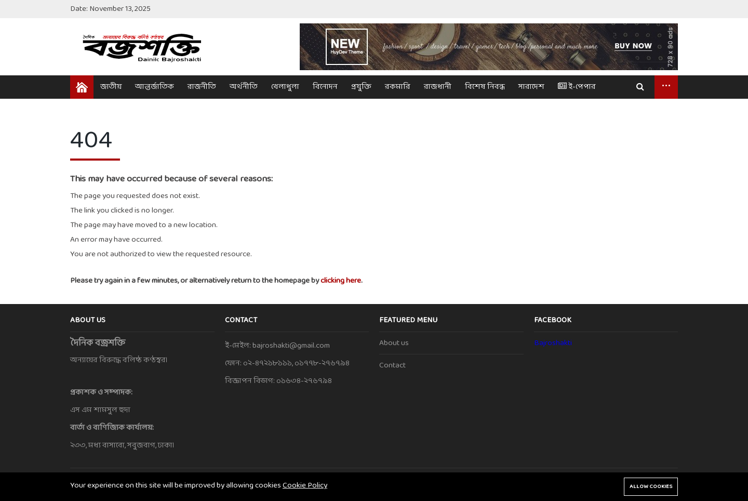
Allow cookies (651, 486)
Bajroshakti (553, 343)
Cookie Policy (305, 485)
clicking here (340, 280)
